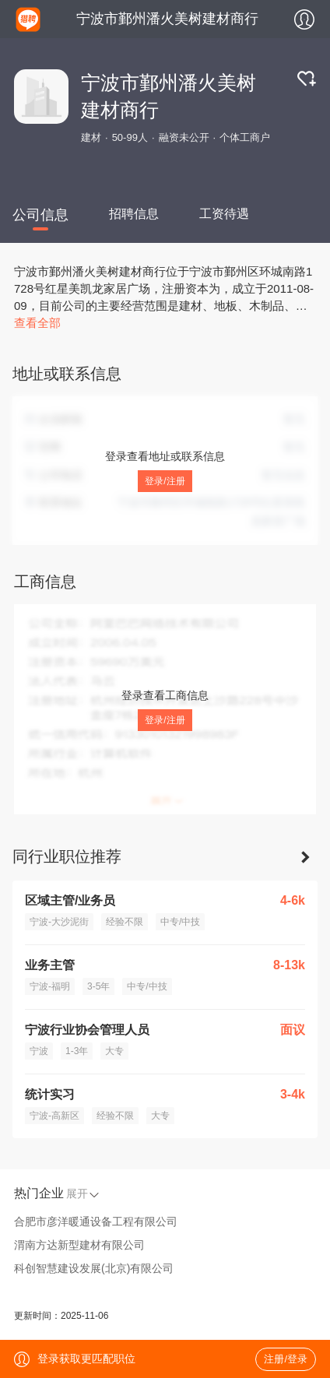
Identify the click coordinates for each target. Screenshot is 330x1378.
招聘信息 (134, 213)
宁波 (39, 1051)
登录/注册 (164, 481)
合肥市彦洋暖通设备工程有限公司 (95, 1221)
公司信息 (40, 215)
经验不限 (124, 921)
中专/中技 (180, 921)
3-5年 (98, 986)
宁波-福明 (50, 986)
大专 (114, 1051)
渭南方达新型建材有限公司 (79, 1245)
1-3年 (76, 1051)
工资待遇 (224, 213)
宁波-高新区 (54, 1115)
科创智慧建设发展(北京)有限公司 (94, 1268)
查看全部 (37, 322)
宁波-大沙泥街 (59, 921)
